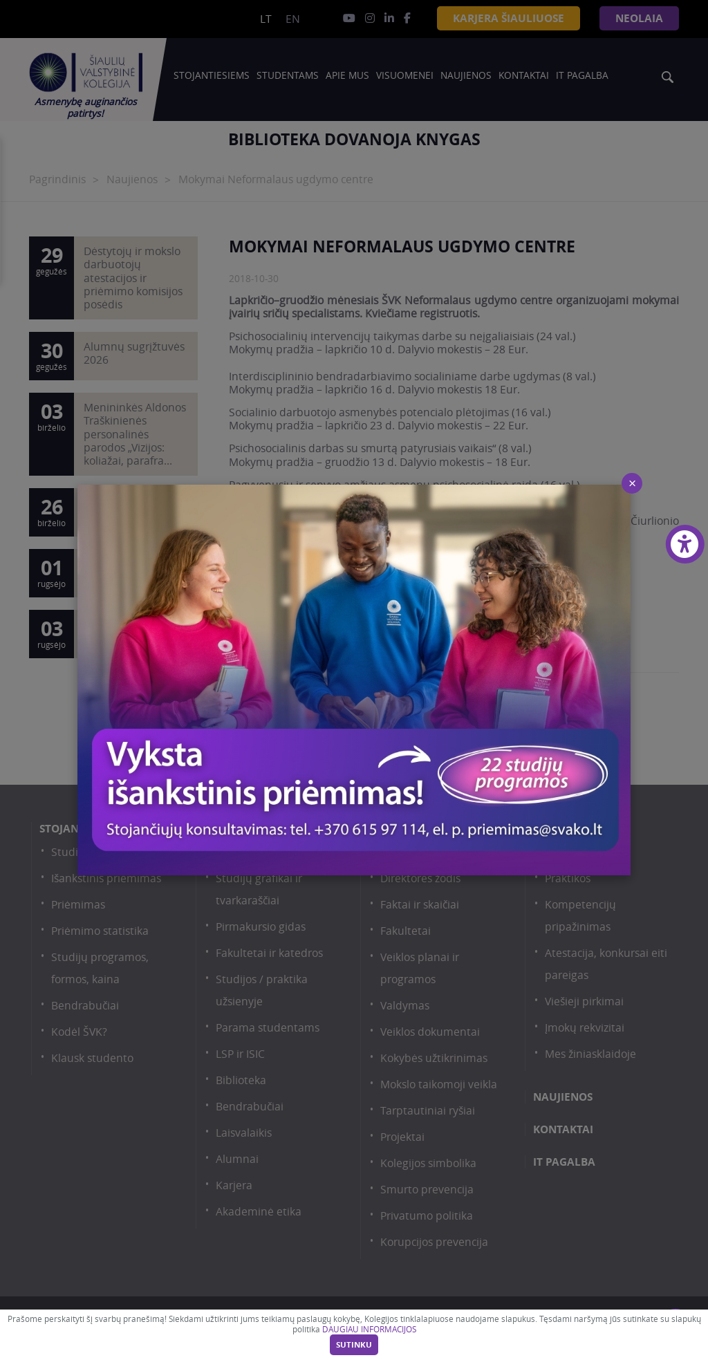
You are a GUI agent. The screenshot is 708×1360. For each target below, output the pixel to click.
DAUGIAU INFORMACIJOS (369, 1329)
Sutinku (354, 1344)
